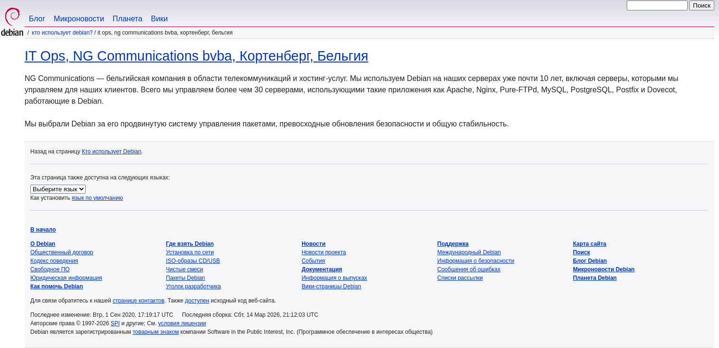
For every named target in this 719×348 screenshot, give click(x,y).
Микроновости (79, 19)
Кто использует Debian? (62, 32)
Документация (322, 269)
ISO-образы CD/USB (193, 261)
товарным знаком (156, 332)
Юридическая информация (66, 278)
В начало (43, 229)
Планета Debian (595, 278)
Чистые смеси (184, 269)
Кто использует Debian (112, 151)
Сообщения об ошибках (468, 269)
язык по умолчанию (97, 198)
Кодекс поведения (54, 261)
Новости (313, 244)
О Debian (42, 244)
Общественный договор (61, 252)
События (313, 261)
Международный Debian (469, 252)
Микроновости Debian (603, 269)
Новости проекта (324, 252)
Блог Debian (590, 261)
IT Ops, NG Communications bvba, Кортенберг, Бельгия (196, 55)
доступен (197, 300)
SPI (115, 323)
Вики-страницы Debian (331, 286)
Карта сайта (589, 244)
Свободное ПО (50, 269)
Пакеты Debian (185, 278)
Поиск (581, 252)
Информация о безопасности (476, 261)
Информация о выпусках (334, 278)
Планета (127, 19)
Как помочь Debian (56, 286)
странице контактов (138, 300)
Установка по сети (190, 252)
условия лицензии (182, 323)
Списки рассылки (460, 278)
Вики (159, 19)
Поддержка (453, 244)
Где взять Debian (190, 244)
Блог (37, 19)
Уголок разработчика (193, 286)
